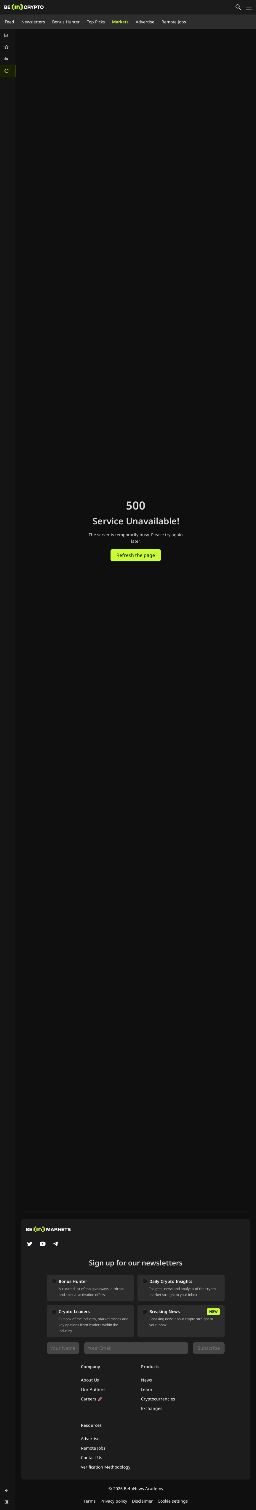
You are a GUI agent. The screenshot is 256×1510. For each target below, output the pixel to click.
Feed (9, 22)
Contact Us (91, 1457)
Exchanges (151, 1408)
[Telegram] (55, 1244)
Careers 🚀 (92, 1399)
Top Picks (96, 22)
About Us (90, 1380)
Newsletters (33, 22)
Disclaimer (142, 1501)
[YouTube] (42, 1244)
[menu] (7, 53)
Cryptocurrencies (158, 1399)
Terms (90, 1501)
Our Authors (93, 1389)
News (146, 1380)
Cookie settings (173, 1501)
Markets (120, 22)
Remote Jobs (173, 22)
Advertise (145, 22)
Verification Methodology (105, 1467)
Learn (146, 1389)
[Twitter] (29, 1244)
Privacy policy (113, 1501)
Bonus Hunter (66, 22)
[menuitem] (7, 35)
